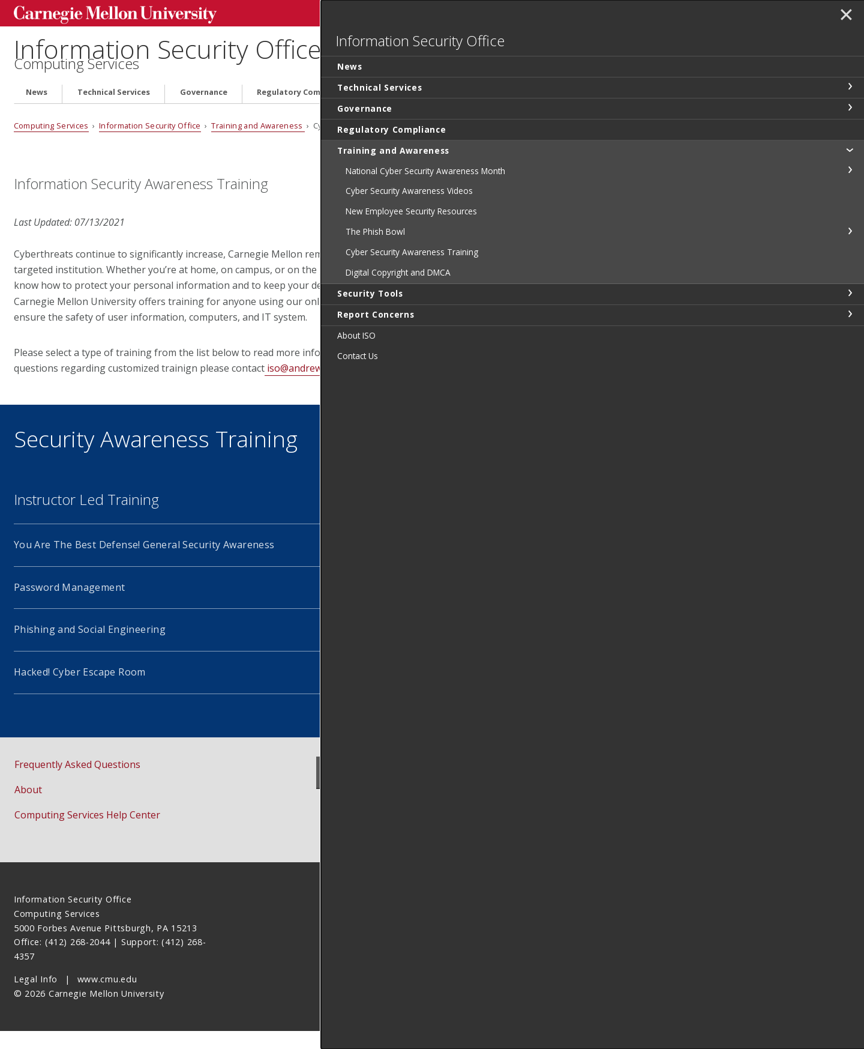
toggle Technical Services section (850, 106)
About (28, 807)
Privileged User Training (405, 605)
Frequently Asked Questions (77, 782)
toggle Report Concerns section (850, 345)
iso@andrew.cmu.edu (313, 386)
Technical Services (113, 110)
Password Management (69, 605)
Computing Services (76, 81)
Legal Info (36, 997)
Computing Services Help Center (87, 832)
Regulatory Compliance (303, 110)
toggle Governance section (850, 127)
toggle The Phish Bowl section (850, 262)
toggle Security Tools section (850, 324)
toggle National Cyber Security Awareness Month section (850, 189)
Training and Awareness (427, 110)
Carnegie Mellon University (104, 13)
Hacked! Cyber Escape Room (80, 690)
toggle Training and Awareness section (850, 169)
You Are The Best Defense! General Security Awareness (144, 562)
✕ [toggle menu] (844, 17)
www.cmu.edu (107, 997)
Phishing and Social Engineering (90, 647)
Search (661, 11)
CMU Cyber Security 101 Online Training (442, 562)
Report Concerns (625, 110)
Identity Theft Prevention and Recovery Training (461, 647)
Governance (203, 110)
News (36, 110)
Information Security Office (185, 48)
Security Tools (533, 110)
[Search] (588, 11)
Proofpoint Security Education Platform (440, 690)
